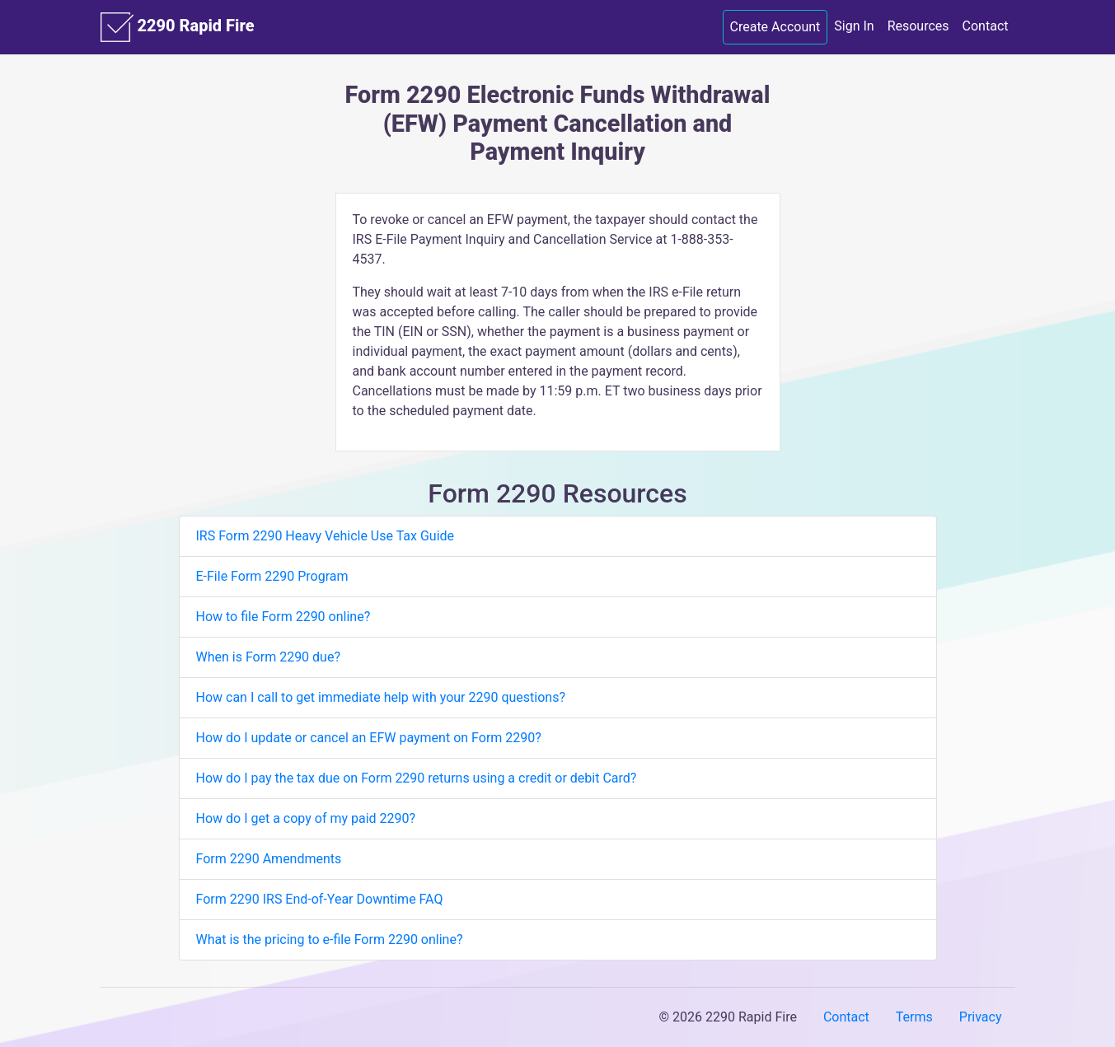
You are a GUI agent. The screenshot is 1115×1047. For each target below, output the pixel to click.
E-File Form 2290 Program (272, 576)
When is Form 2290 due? (268, 657)
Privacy (980, 1017)
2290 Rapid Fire (178, 27)
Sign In (854, 26)
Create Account (775, 27)
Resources (918, 26)
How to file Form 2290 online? (283, 616)
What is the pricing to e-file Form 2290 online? (329, 939)
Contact (986, 26)
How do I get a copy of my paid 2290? (306, 818)
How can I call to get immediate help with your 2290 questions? (381, 697)
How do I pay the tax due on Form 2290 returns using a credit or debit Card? (416, 778)
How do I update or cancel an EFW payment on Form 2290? (368, 738)
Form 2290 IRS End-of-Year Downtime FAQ (319, 899)
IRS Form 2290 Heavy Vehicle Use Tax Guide (325, 536)
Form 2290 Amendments (269, 859)
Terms (914, 1017)
